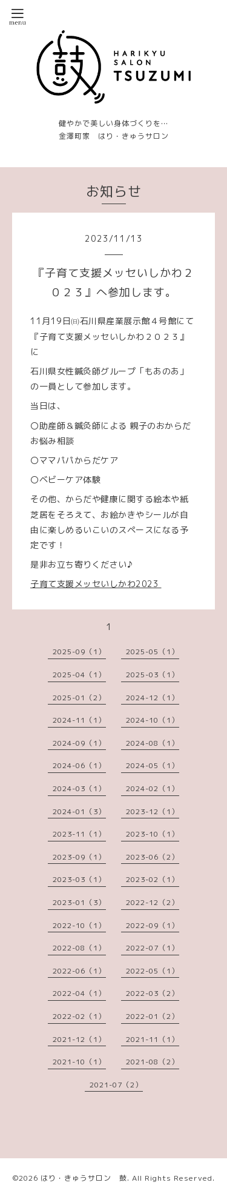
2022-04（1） (79, 993)
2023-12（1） (152, 811)
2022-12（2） (152, 902)
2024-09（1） (79, 743)
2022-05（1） (152, 971)
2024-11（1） (79, 720)
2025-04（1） (79, 674)
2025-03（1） (152, 674)
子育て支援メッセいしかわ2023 (96, 583)
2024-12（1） (152, 697)
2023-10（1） (152, 834)
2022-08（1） (79, 948)
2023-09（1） (79, 857)
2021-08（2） (152, 1062)
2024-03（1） (79, 788)
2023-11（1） (79, 834)
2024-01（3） (79, 811)
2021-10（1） (79, 1062)
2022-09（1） (152, 925)
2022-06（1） (79, 971)
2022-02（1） (79, 1016)
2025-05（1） (152, 651)
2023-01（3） (79, 902)
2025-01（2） (79, 697)
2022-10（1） (79, 925)
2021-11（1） (152, 1039)
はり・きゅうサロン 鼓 (84, 1178)
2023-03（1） (79, 879)
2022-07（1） (152, 948)
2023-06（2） (152, 857)
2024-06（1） (79, 765)
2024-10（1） (152, 720)
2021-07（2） (116, 1085)
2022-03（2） (152, 993)
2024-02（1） (152, 788)
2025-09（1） (79, 651)
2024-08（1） (152, 743)
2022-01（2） (152, 1016)
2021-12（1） (79, 1039)
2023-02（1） (152, 879)
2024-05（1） (152, 765)
